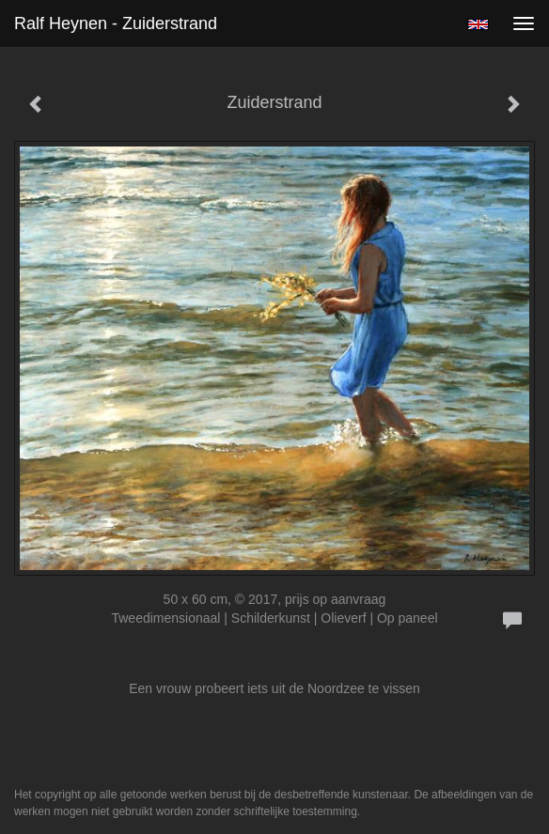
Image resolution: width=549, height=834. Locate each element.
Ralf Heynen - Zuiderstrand (115, 23)
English (478, 24)
